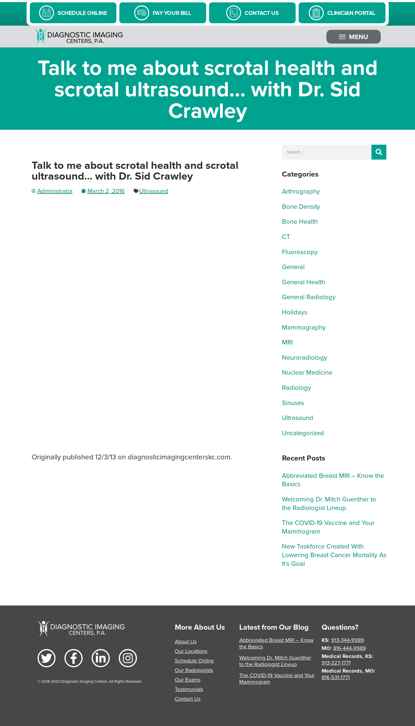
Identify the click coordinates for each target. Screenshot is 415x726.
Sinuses (293, 402)
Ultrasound (153, 190)
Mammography (304, 327)
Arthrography (301, 191)
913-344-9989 (347, 640)
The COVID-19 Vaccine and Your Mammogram (328, 527)
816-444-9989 (349, 648)
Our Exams (187, 679)
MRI (287, 342)
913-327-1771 (336, 662)
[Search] (378, 152)
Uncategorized (303, 432)
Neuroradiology (304, 357)
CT (286, 236)
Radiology (296, 387)
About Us (186, 641)
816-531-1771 (336, 677)
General (293, 266)
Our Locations (191, 651)
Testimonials (189, 689)
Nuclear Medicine (307, 372)
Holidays (294, 311)
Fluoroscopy (300, 251)
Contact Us (187, 698)
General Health (303, 281)
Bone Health (300, 221)
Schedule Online (194, 660)
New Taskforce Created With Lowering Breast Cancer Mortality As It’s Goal (334, 554)
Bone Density (301, 206)
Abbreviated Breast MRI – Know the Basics (333, 480)
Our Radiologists (194, 670)
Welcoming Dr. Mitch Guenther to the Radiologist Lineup (329, 503)
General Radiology (309, 296)
